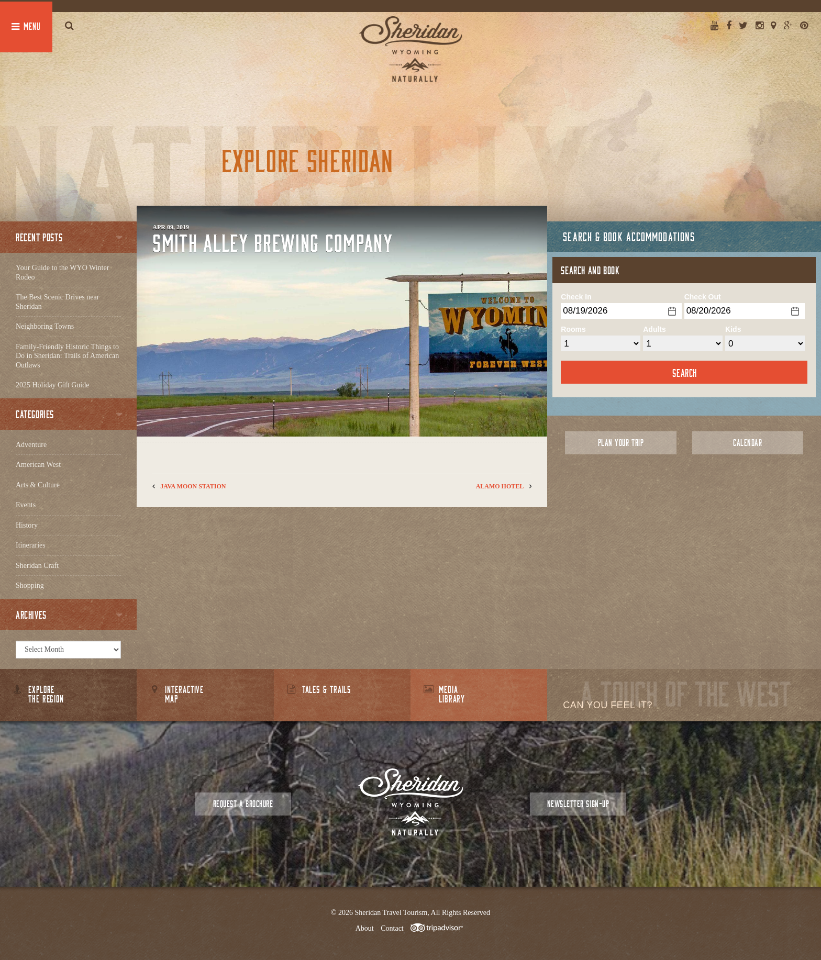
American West (38, 464)
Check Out (702, 297)
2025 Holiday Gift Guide (52, 385)
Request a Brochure (243, 803)
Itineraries (31, 545)
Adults (654, 329)
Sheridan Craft (37, 566)
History (27, 525)
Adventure (31, 445)
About (365, 928)
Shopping (30, 585)
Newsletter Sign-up (578, 803)
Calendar (747, 442)
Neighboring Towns (45, 326)
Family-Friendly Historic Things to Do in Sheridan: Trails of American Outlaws (67, 356)
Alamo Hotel (500, 486)
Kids (733, 329)
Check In (576, 297)
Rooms (573, 329)
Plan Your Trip (621, 442)
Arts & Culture (38, 485)
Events (26, 505)
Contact (392, 928)
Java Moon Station (193, 486)
